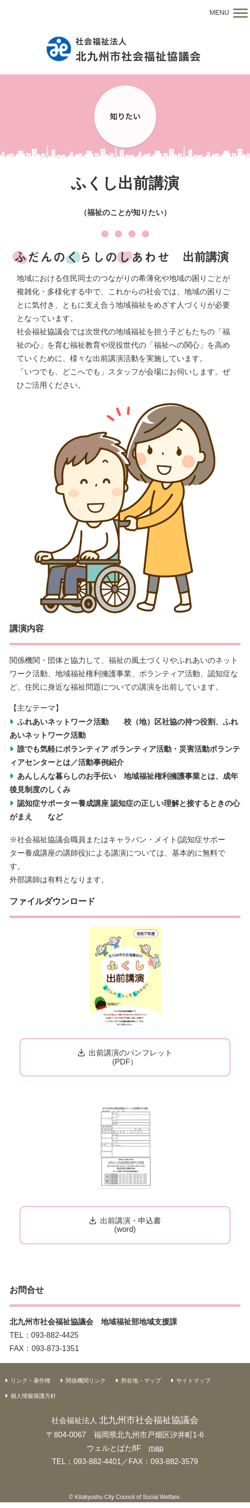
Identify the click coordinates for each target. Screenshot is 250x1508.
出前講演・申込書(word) (130, 1225)
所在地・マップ (141, 1380)
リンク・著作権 (30, 1380)
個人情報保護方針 (33, 1396)
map (156, 1448)
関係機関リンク (86, 1380)
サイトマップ (193, 1380)
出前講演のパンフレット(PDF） (130, 1057)
